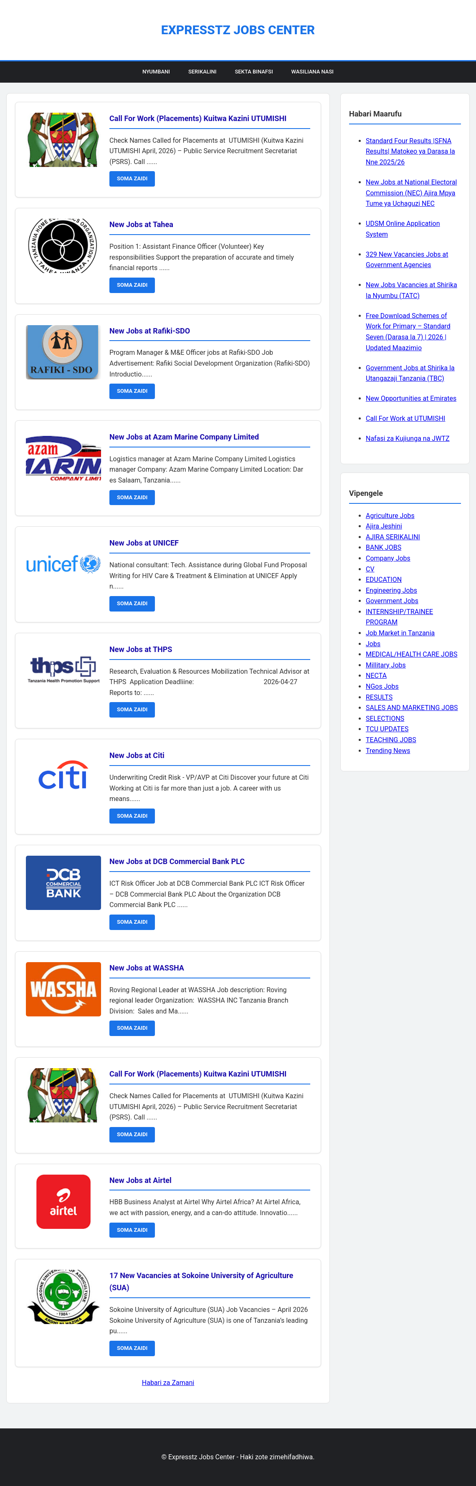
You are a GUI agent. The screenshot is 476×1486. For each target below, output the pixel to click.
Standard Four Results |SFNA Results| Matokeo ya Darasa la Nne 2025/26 (410, 151)
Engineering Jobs (391, 590)
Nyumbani (156, 71)
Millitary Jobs (386, 665)
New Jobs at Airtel (140, 1180)
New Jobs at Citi (137, 755)
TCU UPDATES (387, 729)
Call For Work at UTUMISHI (405, 418)
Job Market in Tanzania (400, 633)
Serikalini (202, 71)
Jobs (373, 644)
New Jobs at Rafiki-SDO (149, 330)
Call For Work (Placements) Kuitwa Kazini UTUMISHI (197, 118)
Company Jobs (388, 558)
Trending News (388, 751)
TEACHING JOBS (391, 740)
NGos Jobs (382, 686)
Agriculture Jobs (390, 516)
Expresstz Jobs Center (238, 30)
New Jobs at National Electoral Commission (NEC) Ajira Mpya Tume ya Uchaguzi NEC (411, 192)
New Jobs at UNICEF (144, 542)
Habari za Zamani (168, 1383)
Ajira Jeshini (384, 526)
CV (370, 569)
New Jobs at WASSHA (146, 967)
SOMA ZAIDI (132, 178)
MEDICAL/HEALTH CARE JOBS (411, 654)
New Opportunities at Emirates (411, 398)
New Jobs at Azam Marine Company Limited (184, 436)
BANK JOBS (383, 547)
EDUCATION (384, 580)
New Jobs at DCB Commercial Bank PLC (177, 861)
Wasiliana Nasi (312, 71)
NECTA (376, 676)
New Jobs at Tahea (141, 224)
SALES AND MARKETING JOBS (412, 708)
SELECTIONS (385, 719)
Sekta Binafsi (254, 71)
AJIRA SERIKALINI (393, 537)
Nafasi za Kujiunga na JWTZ (408, 438)
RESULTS (379, 697)
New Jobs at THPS (140, 649)
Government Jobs (392, 601)
